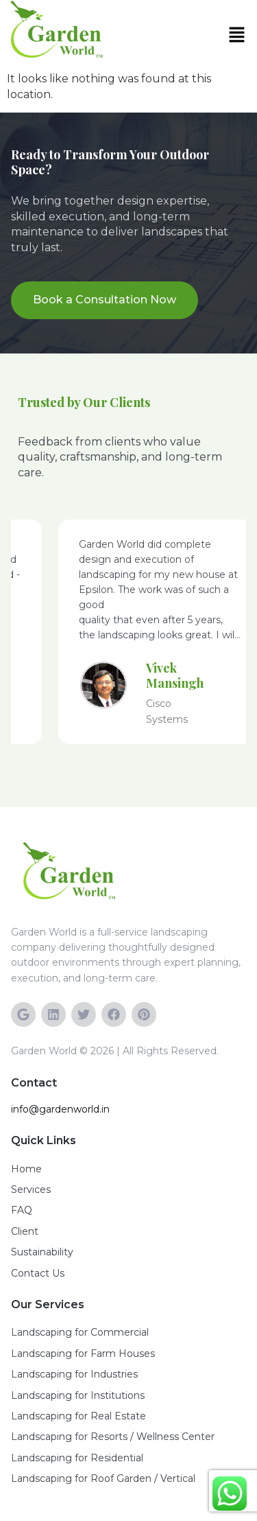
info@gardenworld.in (60, 1109)
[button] (240, 36)
